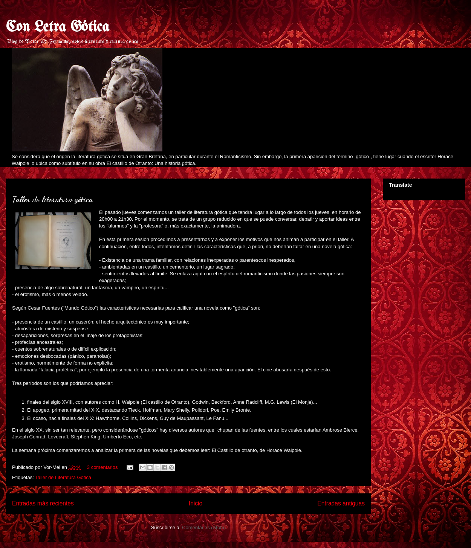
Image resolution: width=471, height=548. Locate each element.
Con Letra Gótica (57, 27)
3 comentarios (102, 467)
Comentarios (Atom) (204, 527)
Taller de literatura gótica (52, 199)
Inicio (195, 503)
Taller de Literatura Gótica (63, 477)
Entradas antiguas (341, 503)
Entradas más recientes (43, 503)
